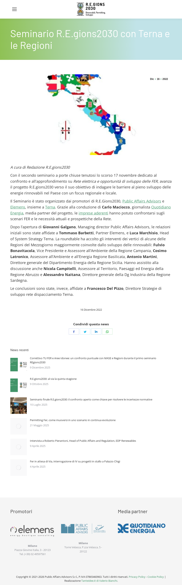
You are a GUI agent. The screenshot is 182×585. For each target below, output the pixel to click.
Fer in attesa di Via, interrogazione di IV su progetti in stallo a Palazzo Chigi (75, 461)
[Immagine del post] (18, 364)
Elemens (17, 207)
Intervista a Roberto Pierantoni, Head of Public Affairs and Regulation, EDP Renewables (83, 441)
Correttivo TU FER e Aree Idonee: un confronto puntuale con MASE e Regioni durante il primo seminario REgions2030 (93, 360)
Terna (50, 207)
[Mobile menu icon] (14, 9)
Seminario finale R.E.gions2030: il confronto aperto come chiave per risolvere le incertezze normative (91, 399)
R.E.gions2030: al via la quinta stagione (53, 379)
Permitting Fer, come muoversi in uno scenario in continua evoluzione (73, 420)
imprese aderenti (93, 213)
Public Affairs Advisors (141, 201)
